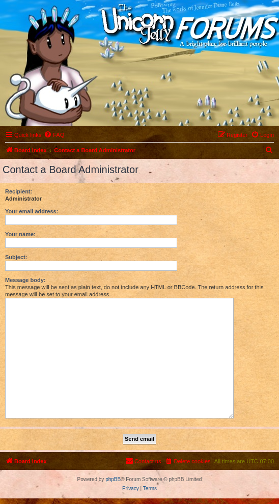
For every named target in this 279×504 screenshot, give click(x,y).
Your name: (20, 234)
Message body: (25, 280)
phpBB (113, 479)
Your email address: (31, 211)
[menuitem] (54, 135)
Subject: (16, 257)
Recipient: (18, 191)
